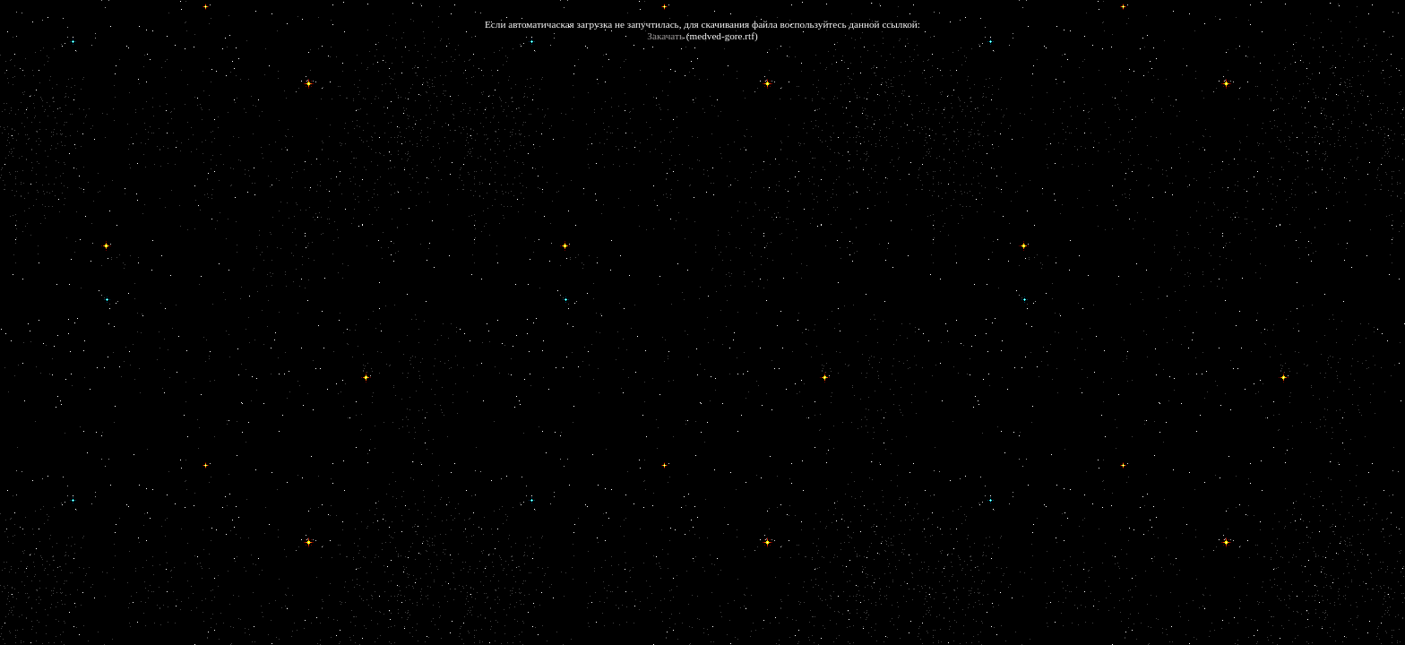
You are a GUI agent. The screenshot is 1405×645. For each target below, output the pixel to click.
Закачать (665, 35)
